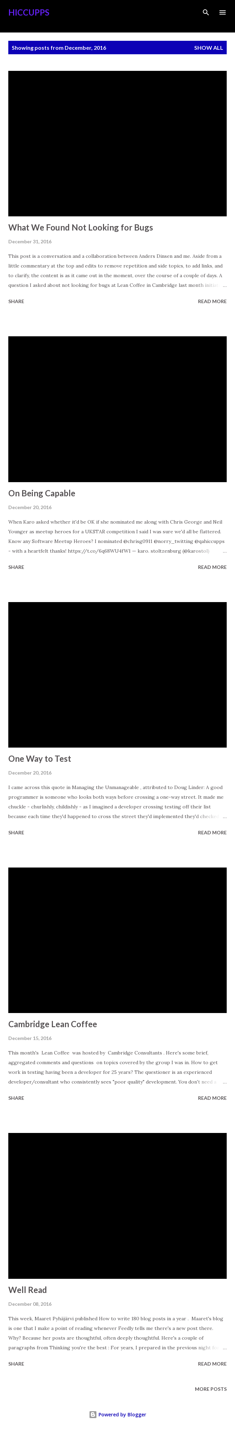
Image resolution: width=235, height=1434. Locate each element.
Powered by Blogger (117, 1414)
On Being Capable (41, 493)
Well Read (27, 1290)
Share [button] (16, 301)
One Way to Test (39, 758)
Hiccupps (28, 12)
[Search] (206, 12)
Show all (208, 47)
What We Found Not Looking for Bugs (80, 227)
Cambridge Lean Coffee (52, 1024)
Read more (212, 301)
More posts (211, 1389)
